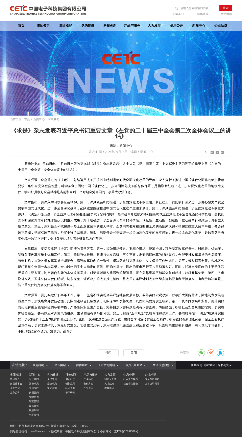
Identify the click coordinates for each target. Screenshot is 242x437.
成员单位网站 (152, 379)
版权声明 (210, 365)
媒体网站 (82, 365)
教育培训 (109, 388)
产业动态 (88, 379)
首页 (21, 25)
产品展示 (88, 388)
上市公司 (15, 392)
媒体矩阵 (203, 14)
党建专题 (52, 379)
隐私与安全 (225, 365)
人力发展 (154, 25)
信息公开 (176, 25)
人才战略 (109, 383)
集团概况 (65, 25)
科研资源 (70, 388)
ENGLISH (179, 14)
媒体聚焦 (34, 405)
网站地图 (226, 14)
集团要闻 (34, 392)
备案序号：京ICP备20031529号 (119, 431)
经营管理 (34, 401)
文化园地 (52, 388)
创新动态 (70, 379)
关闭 (133, 352)
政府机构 (38, 365)
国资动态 (34, 383)
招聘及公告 (110, 379)
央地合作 (34, 397)
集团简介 (15, 379)
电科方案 (88, 383)
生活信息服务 (161, 365)
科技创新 (109, 25)
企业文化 (15, 388)
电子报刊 (34, 414)
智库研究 (70, 392)
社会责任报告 (130, 383)
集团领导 (43, 25)
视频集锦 (34, 410)
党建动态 (52, 383)
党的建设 (87, 25)
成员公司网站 (133, 365)
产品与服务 (132, 25)
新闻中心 (198, 25)
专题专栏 (34, 388)
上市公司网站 (106, 365)
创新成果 (70, 383)
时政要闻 (53, 119)
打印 (108, 352)
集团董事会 (16, 383)
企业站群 (220, 25)
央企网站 (60, 365)
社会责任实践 (130, 379)
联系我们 (196, 365)
